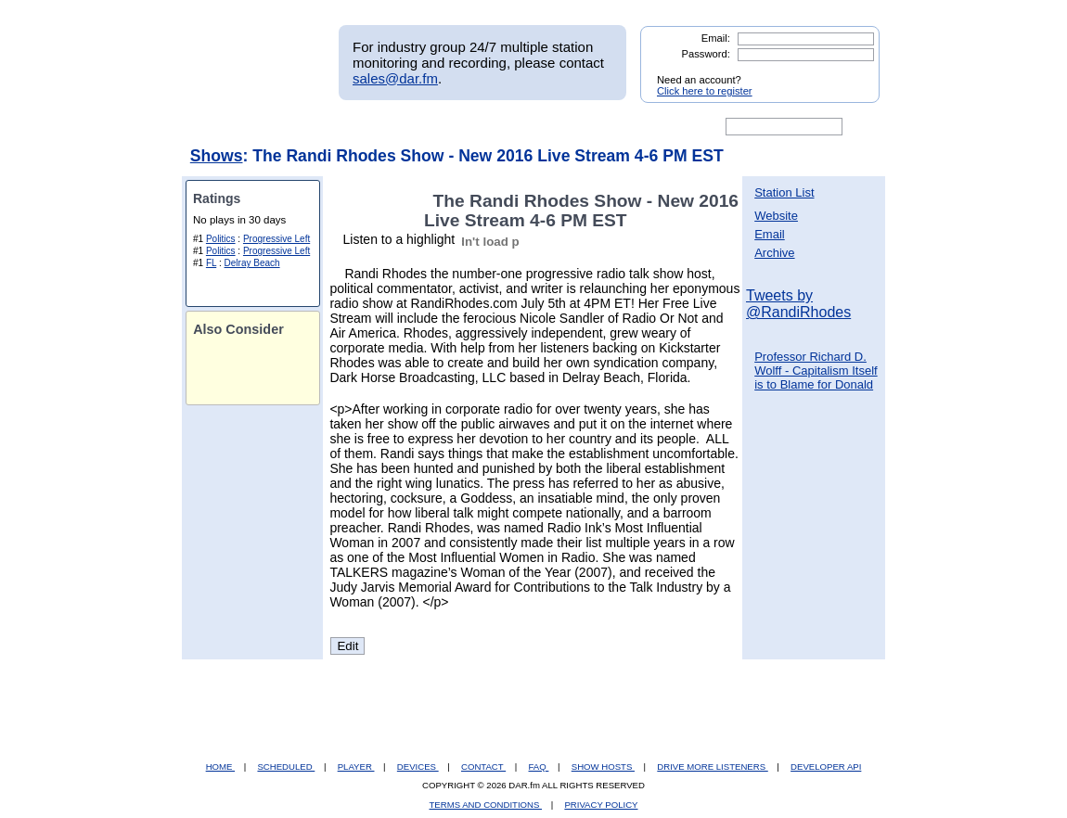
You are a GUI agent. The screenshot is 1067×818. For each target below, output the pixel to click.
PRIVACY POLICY (600, 804)
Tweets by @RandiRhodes (798, 304)
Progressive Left (276, 239)
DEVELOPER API (826, 766)
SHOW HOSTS (603, 766)
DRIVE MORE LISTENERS (712, 766)
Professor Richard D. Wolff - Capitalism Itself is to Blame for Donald (815, 370)
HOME (220, 766)
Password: (706, 53)
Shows (216, 156)
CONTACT (483, 766)
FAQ (539, 766)
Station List (784, 192)
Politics (221, 239)
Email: (715, 38)
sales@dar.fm (395, 78)
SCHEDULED (286, 766)
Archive (774, 253)
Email (769, 234)
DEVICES (418, 766)
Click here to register (704, 90)
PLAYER (356, 766)
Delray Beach (252, 263)
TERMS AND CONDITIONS (486, 804)
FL (211, 263)
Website (776, 216)
